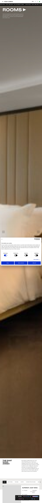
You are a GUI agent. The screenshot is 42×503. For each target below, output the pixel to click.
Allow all (34, 262)
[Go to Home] (8, 1)
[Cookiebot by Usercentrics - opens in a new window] (36, 239)
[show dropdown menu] (2, 1)
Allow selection (21, 262)
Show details (36, 259)
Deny (8, 262)
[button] (3, 232)
